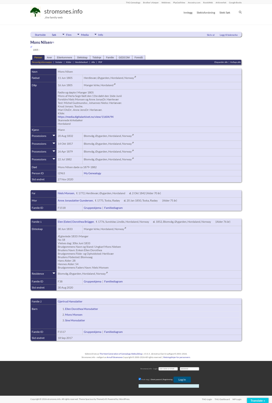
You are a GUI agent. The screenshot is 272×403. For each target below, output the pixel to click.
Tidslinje (96, 57)
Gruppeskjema (92, 207)
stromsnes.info (64, 11)
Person (38, 57)
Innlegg (188, 12)
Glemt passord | (157, 379)
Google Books (235, 2)
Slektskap (82, 57)
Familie (110, 57)
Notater (58, 62)
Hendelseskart (81, 62)
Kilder (68, 62)
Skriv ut (211, 35)
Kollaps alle (235, 62)
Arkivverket (221, 2)
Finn (68, 34)
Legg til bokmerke (229, 35)
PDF (100, 62)
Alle (93, 62)
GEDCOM (124, 57)
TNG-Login (207, 399)
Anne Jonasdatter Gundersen (75, 200)
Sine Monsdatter (75, 320)
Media (86, 34)
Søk (54, 34)
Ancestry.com (194, 2)
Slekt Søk (224, 12)
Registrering (168, 379)
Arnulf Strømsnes (114, 357)
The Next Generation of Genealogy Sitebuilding (121, 353)
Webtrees (166, 2)
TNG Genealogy (133, 2)
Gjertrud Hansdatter (70, 301)
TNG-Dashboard (222, 399)
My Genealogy (92, 173)
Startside (40, 34)
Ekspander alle (221, 62)
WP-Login (237, 399)
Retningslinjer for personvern (176, 357)
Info (102, 34)
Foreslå (139, 57)
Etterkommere (64, 57)
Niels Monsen (66, 193)
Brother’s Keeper (151, 2)
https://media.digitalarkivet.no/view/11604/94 (85, 116)
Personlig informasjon (42, 62)
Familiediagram (113, 207)
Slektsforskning (206, 12)
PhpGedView (179, 2)
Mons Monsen (73, 314)
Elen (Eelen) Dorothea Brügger (76, 221)
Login (155, 369)
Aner (49, 57)
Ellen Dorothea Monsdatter (81, 308)
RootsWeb (208, 2)
